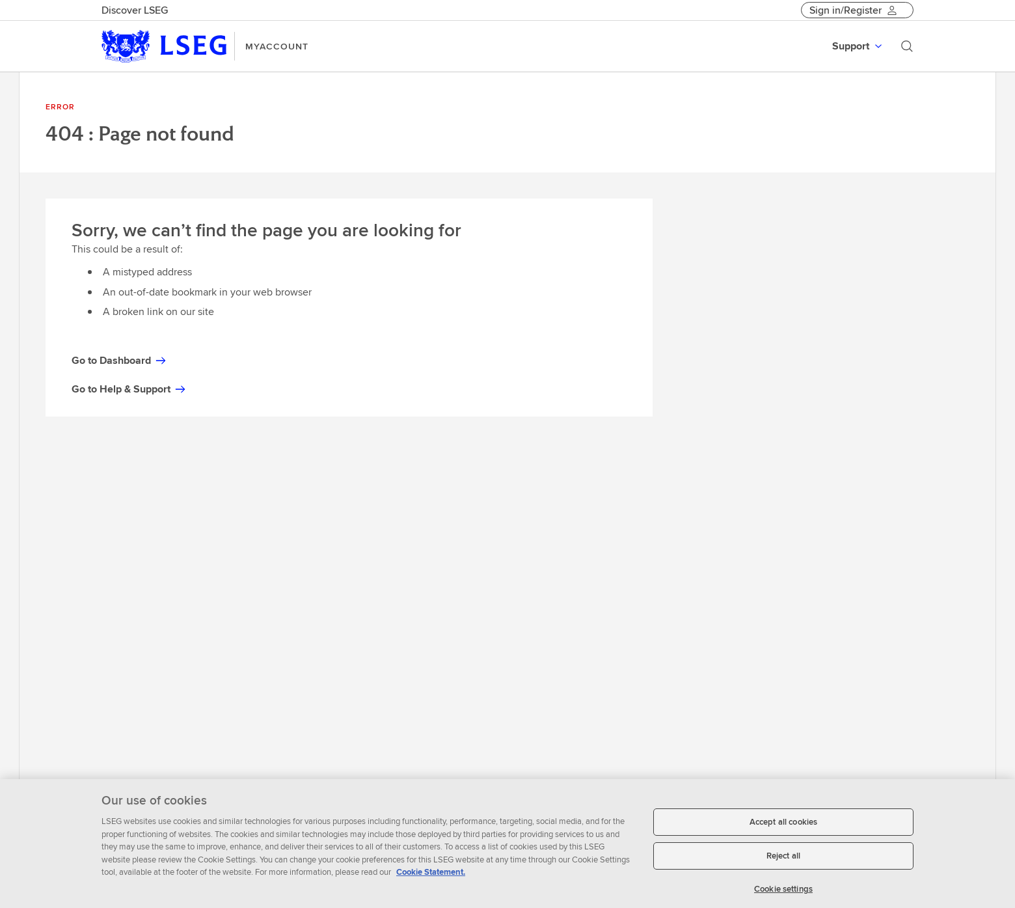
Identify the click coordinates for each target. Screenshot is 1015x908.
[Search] (907, 46)
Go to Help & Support (129, 388)
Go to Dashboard (119, 360)
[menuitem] (858, 46)
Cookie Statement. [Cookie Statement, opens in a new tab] (430, 876)
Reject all (783, 859)
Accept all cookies (783, 826)
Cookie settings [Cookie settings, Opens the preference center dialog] (783, 893)
